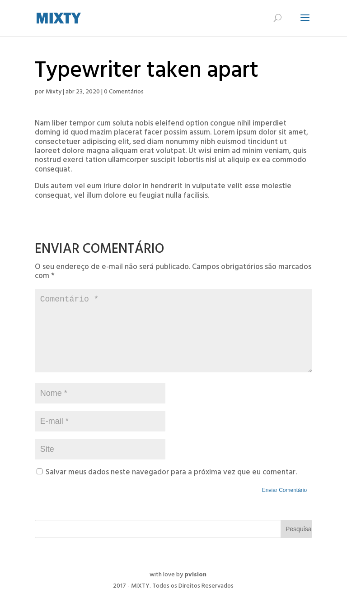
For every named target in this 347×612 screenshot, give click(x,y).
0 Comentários (124, 92)
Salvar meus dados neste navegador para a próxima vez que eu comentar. (171, 487)
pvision (195, 589)
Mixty (53, 92)
